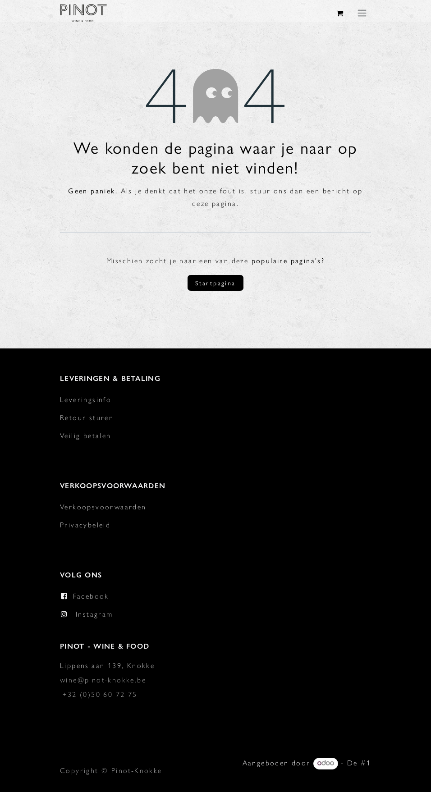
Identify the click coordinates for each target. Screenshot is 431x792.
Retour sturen (87, 417)
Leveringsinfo (85, 399)
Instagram (94, 614)
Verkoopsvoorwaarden (103, 507)
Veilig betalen (85, 435)
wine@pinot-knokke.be (103, 680)
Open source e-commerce (321, 777)
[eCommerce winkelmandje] (340, 13)
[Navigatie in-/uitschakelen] (362, 13)
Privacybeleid (85, 525)
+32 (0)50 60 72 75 (100, 694)
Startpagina (215, 282)
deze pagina (214, 203)
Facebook (91, 596)
